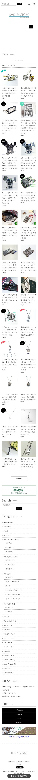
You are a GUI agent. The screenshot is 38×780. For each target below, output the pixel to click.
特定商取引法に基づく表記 (11, 696)
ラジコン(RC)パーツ (10, 621)
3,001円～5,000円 (9, 655)
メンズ (6, 531)
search (19, 4)
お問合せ (6, 690)
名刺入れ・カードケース (11, 539)
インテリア (9, 607)
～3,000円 (7, 651)
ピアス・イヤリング (12, 581)
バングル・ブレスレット (14, 590)
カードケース (10, 547)
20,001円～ (7, 668)
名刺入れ (9, 543)
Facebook (19, 714)
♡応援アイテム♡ (9, 634)
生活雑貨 (9, 611)
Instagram (19, 722)
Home (4, 65)
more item (19, 478)
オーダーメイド (8, 647)
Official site (19, 710)
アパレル (6, 617)
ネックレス (9, 577)
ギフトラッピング (9, 638)
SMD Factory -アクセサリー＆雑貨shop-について (19, 687)
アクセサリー (8, 574)
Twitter (19, 718)
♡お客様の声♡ (8, 673)
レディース (7, 535)
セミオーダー (8, 642)
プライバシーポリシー (10, 693)
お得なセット (10, 569)
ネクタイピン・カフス (11, 557)
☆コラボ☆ (7, 527)
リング (8, 586)
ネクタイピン (10, 560)
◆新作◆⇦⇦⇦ (8, 522)
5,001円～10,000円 (9, 660)
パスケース (9, 551)
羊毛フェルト (8, 629)
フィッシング (8, 625)
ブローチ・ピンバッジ (13, 599)
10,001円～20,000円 (10, 664)
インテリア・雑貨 (9, 604)
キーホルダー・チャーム (14, 594)
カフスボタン (10, 564)
